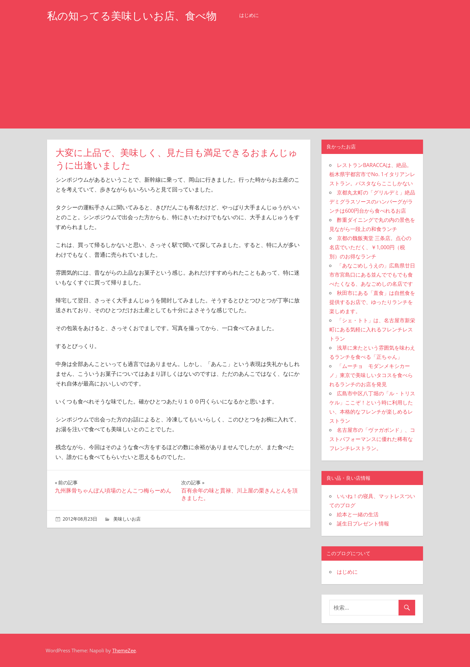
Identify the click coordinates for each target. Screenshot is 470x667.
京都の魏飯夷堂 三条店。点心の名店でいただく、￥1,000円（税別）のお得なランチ (370, 247)
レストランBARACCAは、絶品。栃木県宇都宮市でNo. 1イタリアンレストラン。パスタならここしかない (372, 174)
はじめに (249, 15)
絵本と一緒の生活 (358, 514)
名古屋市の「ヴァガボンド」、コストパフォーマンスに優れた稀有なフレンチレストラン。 (372, 439)
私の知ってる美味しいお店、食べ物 (132, 15)
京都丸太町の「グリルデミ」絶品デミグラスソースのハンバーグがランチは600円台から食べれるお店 (372, 201)
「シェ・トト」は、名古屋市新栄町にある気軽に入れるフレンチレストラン (372, 329)
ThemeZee (124, 650)
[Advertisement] (235, 79)
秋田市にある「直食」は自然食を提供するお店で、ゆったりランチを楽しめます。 (372, 302)
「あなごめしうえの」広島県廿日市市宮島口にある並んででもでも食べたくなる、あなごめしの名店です (372, 274)
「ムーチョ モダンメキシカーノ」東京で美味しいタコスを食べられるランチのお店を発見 (371, 375)
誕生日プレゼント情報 (363, 523)
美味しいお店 (127, 519)
